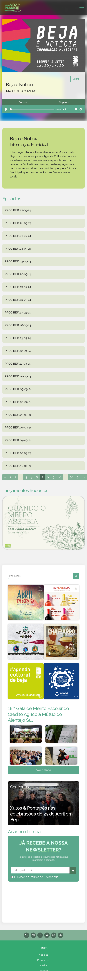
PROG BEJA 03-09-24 (18, 440)
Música (43, 965)
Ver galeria (43, 770)
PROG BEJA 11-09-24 (18, 363)
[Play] (6, 109)
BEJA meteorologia (43, 898)
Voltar (75, 78)
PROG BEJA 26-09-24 (18, 223)
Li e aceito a (34, 877)
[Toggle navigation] (81, 7)
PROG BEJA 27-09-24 (18, 210)
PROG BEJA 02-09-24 (18, 453)
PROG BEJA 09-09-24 (18, 389)
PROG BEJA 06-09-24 (18, 402)
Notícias (43, 955)
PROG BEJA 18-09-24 (18, 299)
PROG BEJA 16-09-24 (18, 325)
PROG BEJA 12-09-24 (18, 350)
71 (78, 477)
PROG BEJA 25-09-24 (18, 235)
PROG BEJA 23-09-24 (18, 261)
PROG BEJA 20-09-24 (18, 274)
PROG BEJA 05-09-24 (18, 414)
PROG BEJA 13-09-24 (18, 338)
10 (59, 477)
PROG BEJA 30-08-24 (18, 465)
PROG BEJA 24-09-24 (18, 248)
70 (71, 477)
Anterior (23, 102)
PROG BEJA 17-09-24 (18, 312)
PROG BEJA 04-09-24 (18, 427)
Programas (43, 960)
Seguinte (64, 102)
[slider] (32, 109)
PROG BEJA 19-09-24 (18, 287)
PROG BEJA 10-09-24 (18, 376)
